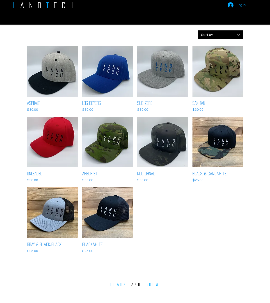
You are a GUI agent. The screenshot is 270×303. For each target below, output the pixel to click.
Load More (135, 266)
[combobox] (220, 34)
